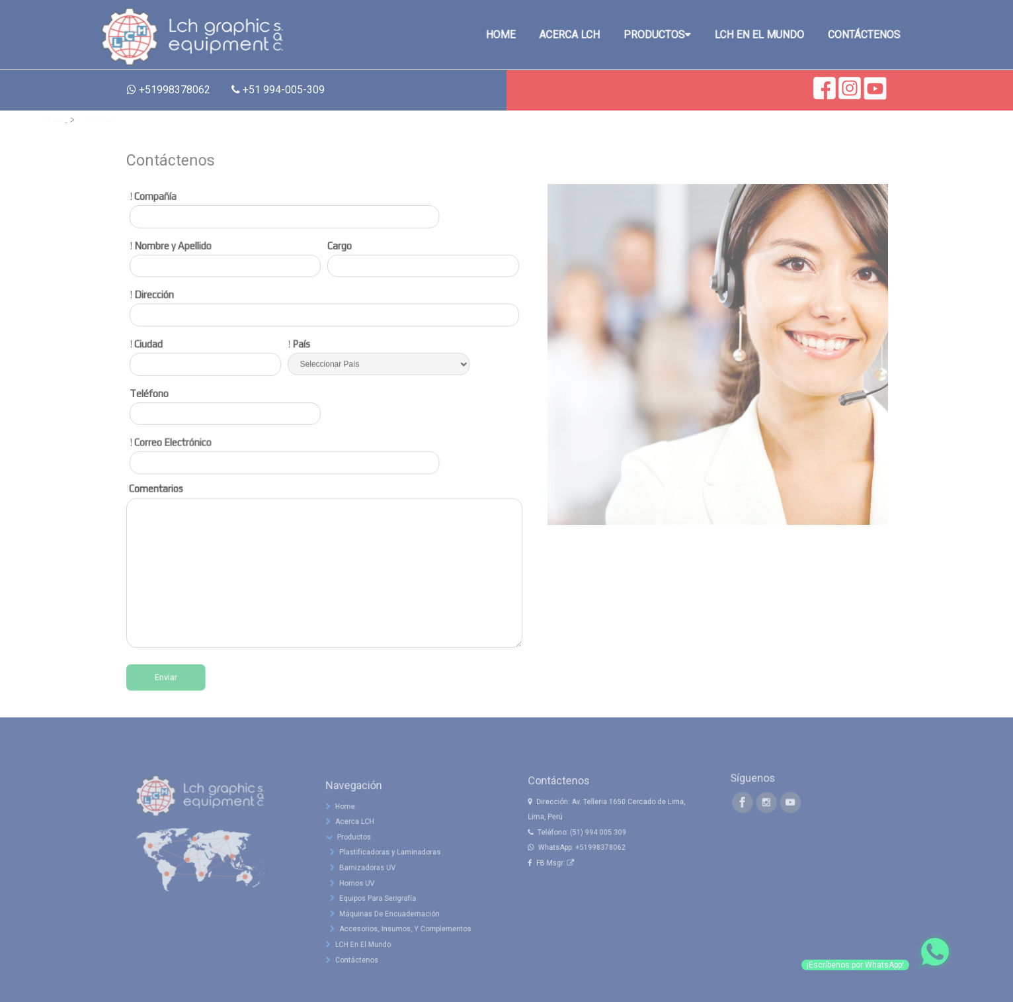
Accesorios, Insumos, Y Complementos (405, 950)
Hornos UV (368, 914)
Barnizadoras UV (375, 902)
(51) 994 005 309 (600, 863)
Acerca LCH (362, 866)
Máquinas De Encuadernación (393, 937)
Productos (361, 878)
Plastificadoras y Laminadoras (393, 890)
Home (54, 118)
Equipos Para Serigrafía (383, 926)
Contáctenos (99, 118)
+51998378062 (602, 875)
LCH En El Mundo (368, 962)
